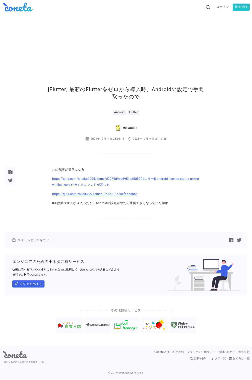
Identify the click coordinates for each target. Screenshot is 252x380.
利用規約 (178, 352)
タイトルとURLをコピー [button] (32, 240)
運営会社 (244, 352)
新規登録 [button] (241, 7)
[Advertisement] (126, 43)
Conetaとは (161, 352)
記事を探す (199, 358)
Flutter (133, 112)
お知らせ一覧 (239, 358)
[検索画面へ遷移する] (208, 7)
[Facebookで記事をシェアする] (10, 172)
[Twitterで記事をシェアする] (10, 180)
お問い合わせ (226, 352)
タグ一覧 (218, 358)
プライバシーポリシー (201, 352)
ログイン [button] (222, 7)
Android (119, 112)
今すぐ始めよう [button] (28, 284)
